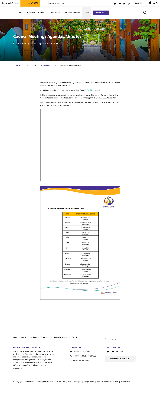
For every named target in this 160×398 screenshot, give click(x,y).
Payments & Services (104, 382)
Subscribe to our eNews (56, 3)
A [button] (154, 3)
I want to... (100, 13)
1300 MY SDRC (32, 3)
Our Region (77, 382)
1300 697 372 (87, 361)
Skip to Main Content (10, 3)
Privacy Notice (126, 382)
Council (115, 382)
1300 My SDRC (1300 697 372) (85, 356)
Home (59, 382)
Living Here (67, 382)
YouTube (90, 90)
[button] (150, 3)
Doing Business (89, 382)
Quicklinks (138, 3)
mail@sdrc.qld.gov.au (82, 352)
